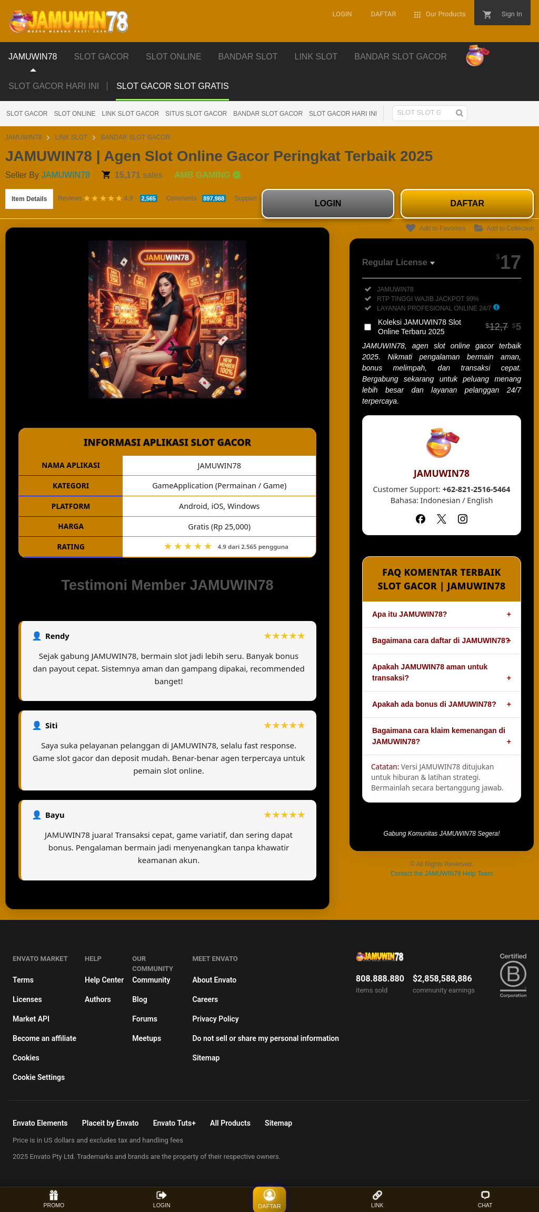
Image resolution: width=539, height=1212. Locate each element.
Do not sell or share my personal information (265, 1038)
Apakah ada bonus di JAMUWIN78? (434, 704)
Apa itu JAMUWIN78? (409, 614)
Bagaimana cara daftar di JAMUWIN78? (441, 640)
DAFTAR (467, 203)
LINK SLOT (71, 137)
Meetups (146, 1038)
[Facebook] (420, 519)
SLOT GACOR (26, 113)
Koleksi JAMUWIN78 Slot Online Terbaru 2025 (449, 326)
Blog (139, 999)
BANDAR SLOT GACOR (268, 113)
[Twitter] (441, 519)
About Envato (214, 980)
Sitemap (205, 1058)
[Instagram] (462, 519)
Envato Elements (40, 1123)
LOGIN (328, 203)
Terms (23, 980)
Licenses (27, 999)
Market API (31, 1019)
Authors (98, 999)
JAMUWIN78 (23, 137)
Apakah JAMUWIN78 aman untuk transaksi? (429, 672)
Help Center (104, 980)
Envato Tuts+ (174, 1123)
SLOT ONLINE (74, 113)
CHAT (485, 1199)
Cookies (26, 1058)
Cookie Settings (39, 1077)
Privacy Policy (215, 1019)
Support (246, 198)
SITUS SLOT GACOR (196, 113)
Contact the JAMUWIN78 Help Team (442, 873)
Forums (144, 1019)
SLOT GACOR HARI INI (53, 86)
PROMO (54, 1199)
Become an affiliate (44, 1038)
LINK (377, 1199)
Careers (205, 999)
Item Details (29, 199)
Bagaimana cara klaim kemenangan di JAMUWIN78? (438, 736)
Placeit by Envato (110, 1123)
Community (151, 980)
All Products (230, 1123)
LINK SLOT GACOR (130, 113)
